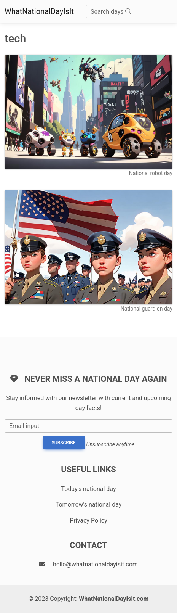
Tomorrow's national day (89, 504)
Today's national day (88, 488)
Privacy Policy (88, 520)
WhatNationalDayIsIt (39, 11)
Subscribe (64, 443)
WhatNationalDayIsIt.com (113, 598)
